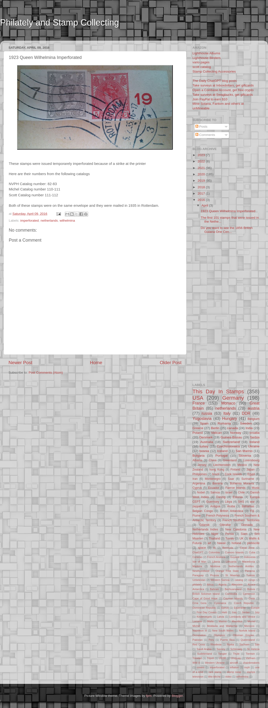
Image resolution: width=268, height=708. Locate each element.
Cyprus (197, 488)
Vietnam (250, 658)
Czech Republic (244, 603)
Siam (244, 534)
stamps (251, 671)
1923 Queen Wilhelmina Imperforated (228, 211)
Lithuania (231, 561)
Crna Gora (199, 603)
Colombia (214, 552)
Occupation (199, 635)
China (213, 460)
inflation (234, 667)
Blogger (177, 696)
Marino (223, 621)
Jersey (202, 465)
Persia (229, 534)
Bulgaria (198, 455)
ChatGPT (197, 552)
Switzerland (231, 442)
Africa (210, 584)
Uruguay (236, 658)
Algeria (223, 584)
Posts (201, 126)
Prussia (214, 575)
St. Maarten (232, 575)
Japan (251, 469)
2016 (202, 200)
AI (214, 547)
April (205, 205)
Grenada (247, 525)
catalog (239, 579)
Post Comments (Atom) (46, 372)
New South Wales (223, 630)
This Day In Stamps (218, 391)
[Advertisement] (93, 37)
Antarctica (198, 589)
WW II (196, 662)
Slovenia (245, 455)
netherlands (49, 220)
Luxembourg (251, 460)
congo (251, 579)
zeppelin (197, 506)
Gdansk (204, 525)
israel (228, 492)
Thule (236, 653)
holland (236, 543)
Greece (197, 428)
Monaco (228, 403)
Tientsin (250, 653)
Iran (195, 479)
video (228, 676)
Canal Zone (247, 547)
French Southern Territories (240, 520)
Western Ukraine (215, 662)
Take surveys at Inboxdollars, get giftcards (223, 85)
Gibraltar (225, 525)
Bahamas (248, 506)
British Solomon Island (206, 593)
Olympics (219, 635)
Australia (206, 442)
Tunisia (250, 575)
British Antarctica (231, 511)
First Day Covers (207, 612)
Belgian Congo (202, 511)
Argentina (198, 483)
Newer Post (20, 362)
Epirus (225, 607)
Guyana (234, 557)
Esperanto (240, 607)
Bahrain (214, 589)
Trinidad (197, 658)
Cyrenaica (220, 603)
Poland (197, 432)
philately (197, 584)
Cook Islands (233, 474)
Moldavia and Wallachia (222, 625)
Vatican (216, 432)
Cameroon (249, 593)
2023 (202, 155)
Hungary (229, 418)
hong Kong (217, 469)
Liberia (216, 561)
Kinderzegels (204, 616)
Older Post (171, 362)
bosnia (204, 451)
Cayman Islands (233, 598)
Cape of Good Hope (205, 598)
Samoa (215, 492)
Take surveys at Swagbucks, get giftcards (222, 94)
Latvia (220, 616)
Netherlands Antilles (241, 566)
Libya (228, 501)
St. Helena (253, 649)
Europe (255, 607)
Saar (231, 479)
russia (206, 413)
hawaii (221, 543)
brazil (215, 474)
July (257, 612)
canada (232, 428)
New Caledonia (235, 529)
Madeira (197, 566)
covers (200, 667)
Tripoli (210, 658)
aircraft (234, 662)
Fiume (196, 515)
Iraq (234, 612)
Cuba (252, 552)
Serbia (254, 437)
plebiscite (253, 543)
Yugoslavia (201, 418)
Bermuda (227, 547)
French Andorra (216, 557)
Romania (224, 423)
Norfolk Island (247, 630)
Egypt (251, 474)
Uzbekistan (198, 579)
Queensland (248, 639)
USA (197, 398)
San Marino (244, 451)
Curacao (197, 557)
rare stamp (215, 671)
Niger (214, 534)
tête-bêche (214, 676)
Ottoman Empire (243, 635)
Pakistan (197, 639)
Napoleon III (199, 630)
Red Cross (198, 644)
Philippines (199, 474)
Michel (196, 625)
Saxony (221, 649)
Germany (233, 398)
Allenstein (237, 584)
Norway (235, 432)
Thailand (214, 538)
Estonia (238, 497)
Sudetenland (204, 653)
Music (255, 488)
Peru (211, 639)
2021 (202, 168)
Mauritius (237, 621)
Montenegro (213, 479)
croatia (254, 432)
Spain (204, 423)
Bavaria (217, 483)
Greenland (230, 460)
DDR (246, 413)
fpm (149, 696)
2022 (202, 161)
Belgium (253, 419)
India (249, 428)
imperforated (29, 220)
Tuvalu (229, 538)
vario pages (201, 62)
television (197, 676)
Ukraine (253, 446)
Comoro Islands (234, 552)
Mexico (242, 465)
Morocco (249, 625)
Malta (210, 621)
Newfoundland (200, 570)
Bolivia (251, 589)
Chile (241, 492)
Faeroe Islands (235, 488)
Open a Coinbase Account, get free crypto (223, 90)
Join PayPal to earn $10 (209, 99)
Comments (205, 135)
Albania (197, 460)
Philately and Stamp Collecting (59, 23)
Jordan (246, 612)
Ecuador (213, 488)
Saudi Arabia (204, 649)
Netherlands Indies (205, 529)
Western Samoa (220, 579)
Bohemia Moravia (242, 483)
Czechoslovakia (228, 446)
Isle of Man (199, 561)
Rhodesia (216, 644)
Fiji (252, 511)
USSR (222, 658)
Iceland (222, 451)
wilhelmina (67, 220)
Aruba (231, 506)
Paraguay (198, 575)
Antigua (215, 506)
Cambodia (231, 593)
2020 (202, 174)
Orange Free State (227, 570)
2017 (202, 193)
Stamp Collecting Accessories (214, 71)
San (257, 644)
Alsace (251, 584)
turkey (204, 446)
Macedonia (248, 561)
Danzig (221, 497)
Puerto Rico (227, 639)
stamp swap (234, 671)
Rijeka (230, 644)
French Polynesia (217, 515)
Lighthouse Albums (206, 53)
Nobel (201, 492)
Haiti (224, 612)
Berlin (215, 428)
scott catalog (201, 67)
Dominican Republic (204, 607)
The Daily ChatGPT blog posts (214, 81)
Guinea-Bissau (231, 437)
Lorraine (197, 621)
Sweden (246, 423)
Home (96, 362)
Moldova (215, 566)
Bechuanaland (233, 589)
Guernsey (212, 501)
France (198, 403)
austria (253, 408)
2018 (202, 187)
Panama (250, 570)
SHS (241, 501)
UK (241, 538)
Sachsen (244, 644)
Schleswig (236, 649)
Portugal (221, 455)
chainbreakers (251, 662)
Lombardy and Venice (242, 616)
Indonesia (250, 557)
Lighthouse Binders (206, 58)
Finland (235, 469)
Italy (227, 413)
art (209, 543)
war (252, 501)
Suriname (247, 479)
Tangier (222, 653)
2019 (202, 180)
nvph (247, 667)
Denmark (206, 437)
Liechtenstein (222, 465)
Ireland (254, 442)
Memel (251, 621)
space (202, 547)
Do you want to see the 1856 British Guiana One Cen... (227, 230)
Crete (252, 598)
